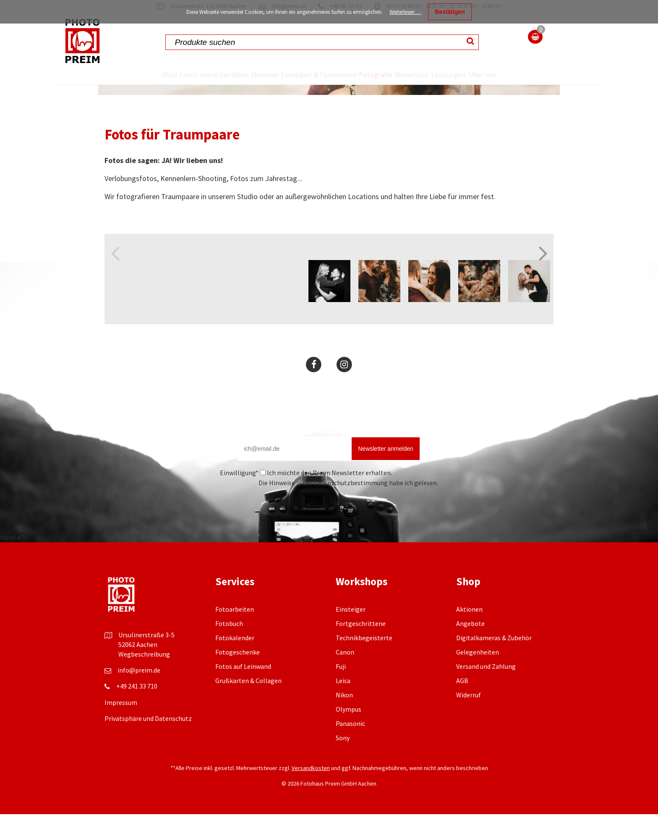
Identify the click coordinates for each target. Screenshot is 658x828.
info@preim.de (139, 689)
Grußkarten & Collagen (248, 699)
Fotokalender (234, 656)
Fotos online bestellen (186, 84)
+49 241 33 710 (136, 705)
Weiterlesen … (405, 12)
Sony (343, 756)
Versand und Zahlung (486, 685)
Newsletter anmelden (385, 467)
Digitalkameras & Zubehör (494, 656)
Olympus (348, 728)
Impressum (120, 721)
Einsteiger (351, 628)
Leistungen (467, 75)
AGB (462, 699)
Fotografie (365, 75)
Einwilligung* (239, 491)
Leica (343, 699)
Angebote (470, 642)
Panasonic (350, 742)
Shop (141, 75)
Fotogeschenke (237, 671)
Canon (345, 671)
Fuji (341, 685)
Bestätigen (450, 11)
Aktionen (247, 75)
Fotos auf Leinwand (243, 685)
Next (543, 265)
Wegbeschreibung (144, 673)
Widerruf (468, 714)
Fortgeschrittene (361, 642)
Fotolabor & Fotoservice (296, 84)
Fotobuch (229, 642)
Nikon (344, 714)
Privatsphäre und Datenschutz (148, 737)
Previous (114, 265)
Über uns (509, 84)
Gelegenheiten (477, 671)
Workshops (416, 75)
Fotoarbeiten (234, 628)
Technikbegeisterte (364, 656)
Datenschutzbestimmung (350, 501)
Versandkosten (311, 787)
